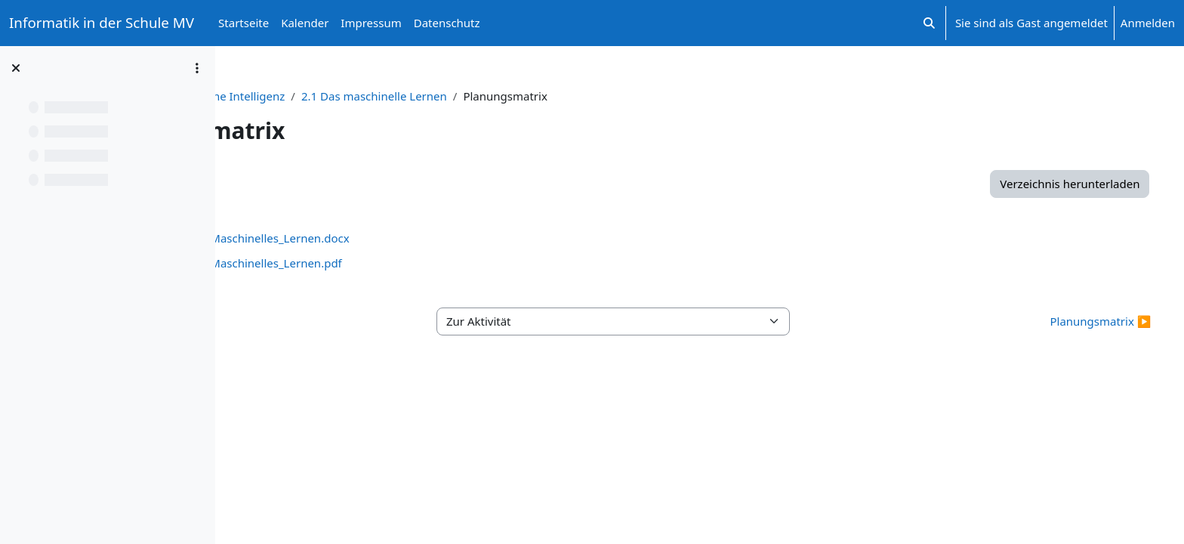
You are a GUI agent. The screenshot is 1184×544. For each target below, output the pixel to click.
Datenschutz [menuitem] (447, 22)
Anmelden (1148, 22)
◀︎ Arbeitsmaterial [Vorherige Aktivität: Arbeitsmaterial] (301, 321)
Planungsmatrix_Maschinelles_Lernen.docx (412, 238)
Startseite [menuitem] (243, 22)
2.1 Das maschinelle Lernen (551, 96)
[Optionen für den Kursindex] (197, 68)
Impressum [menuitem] (371, 22)
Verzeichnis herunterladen (1042, 183)
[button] (929, 23)
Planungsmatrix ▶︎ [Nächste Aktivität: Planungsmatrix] (1072, 321)
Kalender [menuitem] (304, 22)
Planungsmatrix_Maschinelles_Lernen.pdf (409, 262)
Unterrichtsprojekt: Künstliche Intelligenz (353, 96)
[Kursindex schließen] (16, 68)
